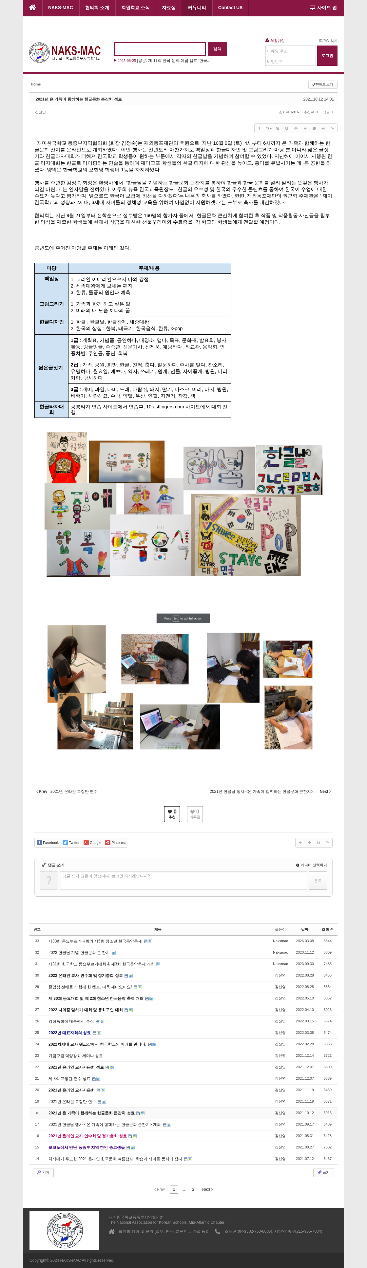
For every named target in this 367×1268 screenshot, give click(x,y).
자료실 (169, 7)
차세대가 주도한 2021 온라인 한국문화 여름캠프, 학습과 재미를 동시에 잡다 (115, 1159)
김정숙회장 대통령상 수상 (71, 1021)
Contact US (230, 7)
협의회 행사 (41, 24)
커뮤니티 (197, 7)
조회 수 (328, 929)
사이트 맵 (323, 7)
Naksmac (280, 941)
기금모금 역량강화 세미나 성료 (75, 1056)
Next (207, 1189)
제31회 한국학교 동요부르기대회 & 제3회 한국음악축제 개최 (102, 964)
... (183, 1189)
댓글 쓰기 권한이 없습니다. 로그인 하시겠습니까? (106, 876)
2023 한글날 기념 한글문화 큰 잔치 (79, 952)
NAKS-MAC (60, 7)
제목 (158, 929)
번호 (37, 929)
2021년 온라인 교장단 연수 (72, 1101)
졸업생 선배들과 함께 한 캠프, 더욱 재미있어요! (90, 987)
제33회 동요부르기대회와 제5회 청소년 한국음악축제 (95, 941)
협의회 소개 (97, 7)
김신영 (40, 112)
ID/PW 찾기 (328, 41)
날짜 (304, 929)
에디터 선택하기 (311, 865)
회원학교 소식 (135, 7)
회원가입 (275, 40)
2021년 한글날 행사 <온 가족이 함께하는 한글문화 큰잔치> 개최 (105, 1124)
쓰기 (323, 1172)
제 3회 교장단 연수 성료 (69, 1078)
